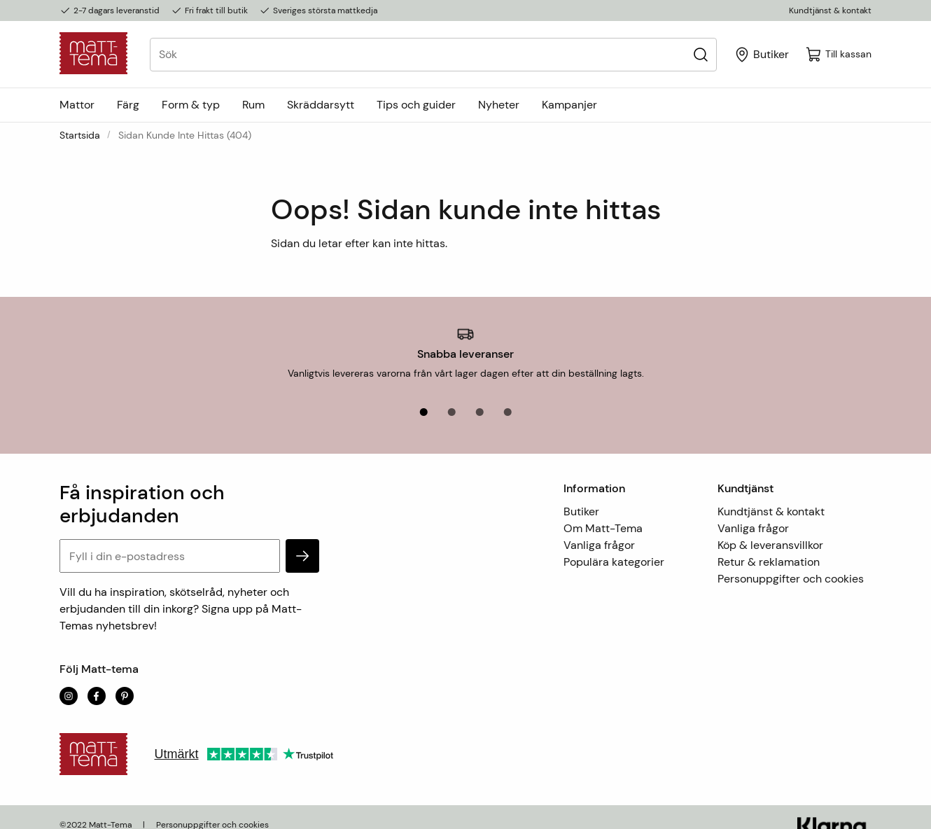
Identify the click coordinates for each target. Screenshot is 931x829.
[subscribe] (302, 540)
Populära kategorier (614, 546)
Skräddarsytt (320, 104)
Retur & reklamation (769, 546)
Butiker (581, 496)
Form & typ (191, 104)
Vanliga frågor (599, 529)
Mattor (76, 104)
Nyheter (498, 104)
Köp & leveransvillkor (770, 529)
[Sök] (700, 54)
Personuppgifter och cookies (791, 563)
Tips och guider (416, 104)
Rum (253, 104)
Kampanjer (569, 104)
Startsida (79, 135)
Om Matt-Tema (603, 513)
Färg (128, 104)
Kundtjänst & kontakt (830, 10)
